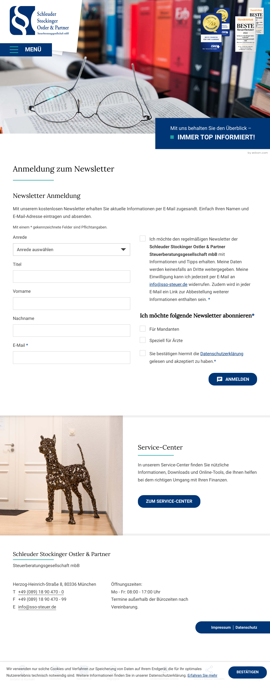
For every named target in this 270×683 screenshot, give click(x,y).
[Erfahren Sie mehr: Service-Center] (169, 501)
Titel (17, 264)
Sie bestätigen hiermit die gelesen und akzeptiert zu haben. (196, 357)
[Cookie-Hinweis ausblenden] (247, 672)
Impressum (221, 627)
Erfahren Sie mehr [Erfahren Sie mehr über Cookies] (202, 676)
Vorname (22, 291)
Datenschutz (246, 627)
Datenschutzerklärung (221, 354)
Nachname (23, 318)
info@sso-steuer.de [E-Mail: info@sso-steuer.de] (37, 607)
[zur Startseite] (39, 20)
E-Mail (20, 345)
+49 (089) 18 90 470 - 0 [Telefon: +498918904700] (41, 592)
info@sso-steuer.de (168, 284)
